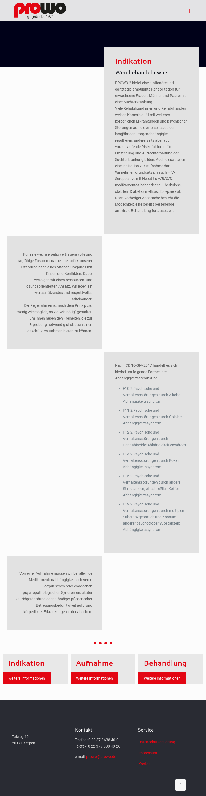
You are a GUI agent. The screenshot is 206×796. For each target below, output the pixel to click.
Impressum (147, 753)
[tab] (152, 135)
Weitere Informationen (26, 678)
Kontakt (145, 764)
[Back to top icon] (180, 785)
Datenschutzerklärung (156, 742)
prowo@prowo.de (101, 756)
